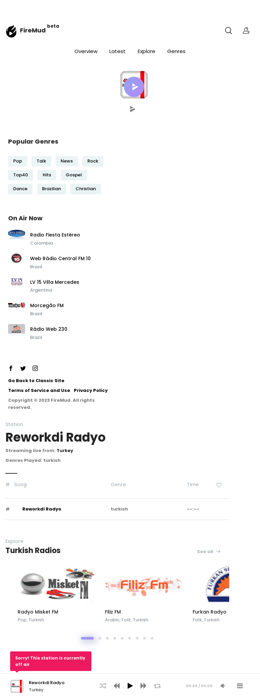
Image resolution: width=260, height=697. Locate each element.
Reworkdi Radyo (41, 509)
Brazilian (51, 188)
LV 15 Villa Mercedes (54, 282)
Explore (146, 51)
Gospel (74, 175)
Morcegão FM (47, 306)
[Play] (130, 686)
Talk (41, 161)
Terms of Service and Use (39, 390)
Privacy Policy (91, 390)
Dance (20, 188)
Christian (85, 188)
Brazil (36, 267)
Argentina (41, 290)
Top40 (20, 175)
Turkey (65, 450)
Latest (117, 51)
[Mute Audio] (223, 686)
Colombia (41, 243)
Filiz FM (148, 611)
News (67, 161)
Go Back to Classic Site (36, 380)
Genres (176, 51)
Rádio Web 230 (48, 329)
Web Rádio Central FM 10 (60, 259)
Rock (92, 161)
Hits (47, 175)
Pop (17, 161)
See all (209, 551)
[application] (130, 685)
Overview (86, 51)
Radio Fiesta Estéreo (55, 235)
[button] (134, 87)
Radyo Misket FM (67, 611)
